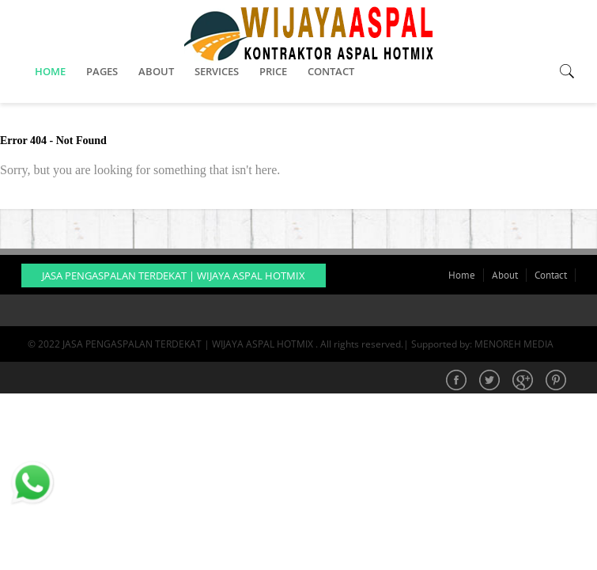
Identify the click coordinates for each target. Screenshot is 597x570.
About (505, 275)
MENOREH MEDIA (514, 344)
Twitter (491, 381)
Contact (551, 275)
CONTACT (331, 71)
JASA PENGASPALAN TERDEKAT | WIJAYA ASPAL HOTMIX (173, 275)
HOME (50, 71)
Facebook (458, 381)
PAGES (102, 71)
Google (524, 381)
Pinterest (557, 381)
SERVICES (217, 71)
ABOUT (156, 71)
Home (461, 275)
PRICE (273, 71)
